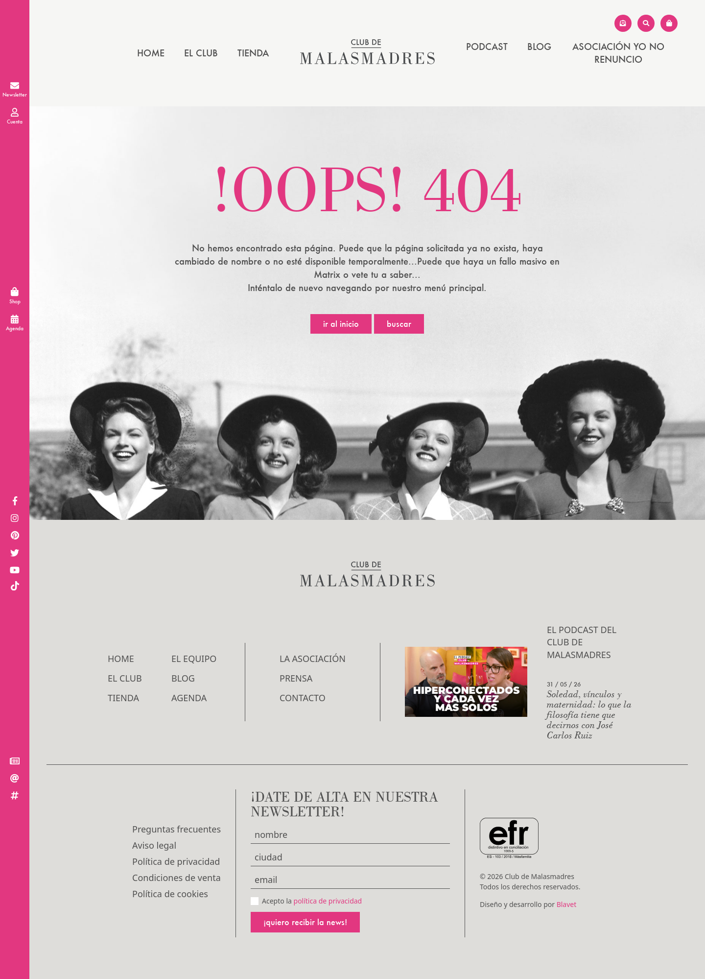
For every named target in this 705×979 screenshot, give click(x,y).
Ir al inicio (341, 323)
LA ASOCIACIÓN (313, 658)
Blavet (567, 904)
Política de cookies (170, 894)
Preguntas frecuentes (176, 829)
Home (150, 53)
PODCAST (487, 46)
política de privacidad (328, 901)
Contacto (303, 698)
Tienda (253, 53)
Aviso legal (154, 845)
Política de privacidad (176, 861)
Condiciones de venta (176, 877)
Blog (539, 46)
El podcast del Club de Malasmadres (581, 642)
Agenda (189, 698)
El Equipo (193, 658)
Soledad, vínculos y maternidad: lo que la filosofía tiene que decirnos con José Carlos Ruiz (589, 714)
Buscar (399, 323)
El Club (201, 53)
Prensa (296, 678)
